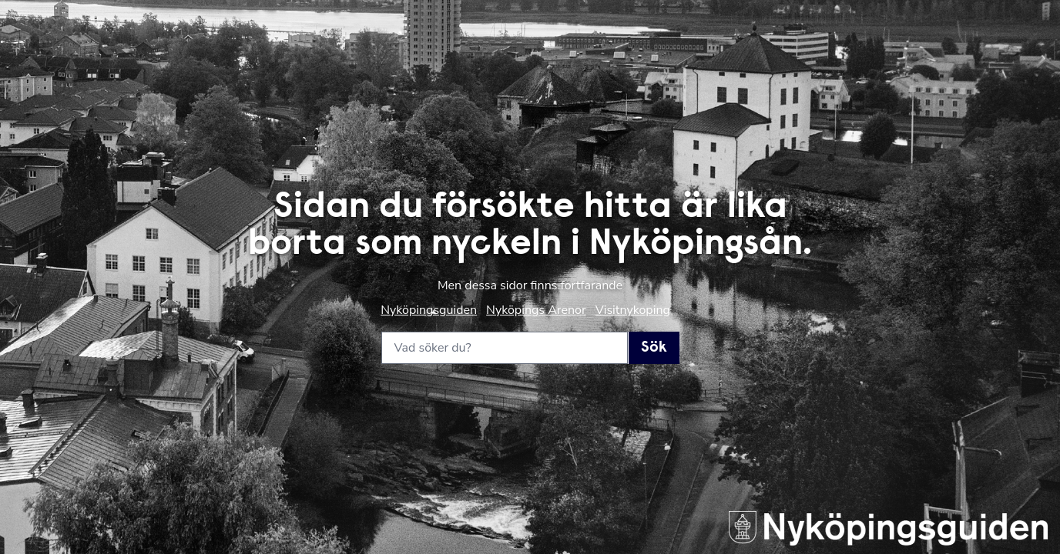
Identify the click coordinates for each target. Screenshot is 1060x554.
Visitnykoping (632, 310)
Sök (654, 347)
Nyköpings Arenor (536, 310)
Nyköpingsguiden (429, 310)
